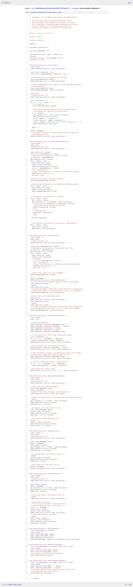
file (59, 12)
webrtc (27, 8)
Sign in (129, 2)
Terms (19, 584)
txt (126, 584)
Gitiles (10, 584)
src (33, 8)
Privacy (15, 584)
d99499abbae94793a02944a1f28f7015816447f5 (52, 8)
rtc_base (75, 8)
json (130, 584)
